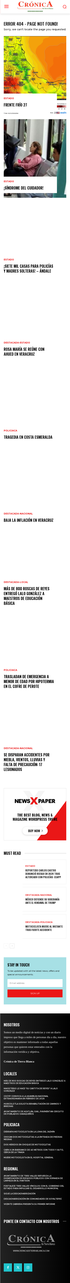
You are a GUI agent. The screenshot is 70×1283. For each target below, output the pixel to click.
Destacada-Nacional (18, 514)
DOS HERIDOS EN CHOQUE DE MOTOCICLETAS (27, 1144)
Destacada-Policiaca (38, 922)
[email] (35, 983)
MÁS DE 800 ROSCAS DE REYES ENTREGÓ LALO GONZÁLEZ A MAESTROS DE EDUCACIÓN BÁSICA (26, 596)
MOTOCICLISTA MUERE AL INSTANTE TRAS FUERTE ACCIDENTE (44, 928)
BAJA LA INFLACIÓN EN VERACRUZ (28, 520)
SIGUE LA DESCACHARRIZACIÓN (19, 1193)
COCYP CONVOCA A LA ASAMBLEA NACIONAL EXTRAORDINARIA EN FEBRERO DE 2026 (26, 1097)
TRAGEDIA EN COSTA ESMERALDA (28, 437)
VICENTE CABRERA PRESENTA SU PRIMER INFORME (29, 1204)
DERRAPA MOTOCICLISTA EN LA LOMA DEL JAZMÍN (29, 1132)
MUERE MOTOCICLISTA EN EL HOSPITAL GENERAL (28, 1157)
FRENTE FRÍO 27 (15, 105)
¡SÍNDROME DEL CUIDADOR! (23, 188)
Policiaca (10, 431)
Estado (9, 98)
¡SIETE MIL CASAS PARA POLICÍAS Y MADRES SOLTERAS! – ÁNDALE (28, 268)
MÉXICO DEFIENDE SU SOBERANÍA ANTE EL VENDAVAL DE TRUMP (42, 901)
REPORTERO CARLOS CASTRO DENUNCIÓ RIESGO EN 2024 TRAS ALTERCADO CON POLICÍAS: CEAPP (43, 873)
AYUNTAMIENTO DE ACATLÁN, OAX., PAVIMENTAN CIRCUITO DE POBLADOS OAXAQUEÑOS (34, 1112)
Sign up (35, 993)
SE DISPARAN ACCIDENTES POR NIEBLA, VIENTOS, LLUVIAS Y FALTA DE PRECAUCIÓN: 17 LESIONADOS (26, 762)
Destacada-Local (16, 582)
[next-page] (12, 945)
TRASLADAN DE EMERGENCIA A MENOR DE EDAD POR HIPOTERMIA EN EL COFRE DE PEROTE (29, 681)
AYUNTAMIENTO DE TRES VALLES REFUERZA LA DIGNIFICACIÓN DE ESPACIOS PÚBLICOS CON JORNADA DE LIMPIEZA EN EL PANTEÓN (33, 1178)
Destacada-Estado (17, 343)
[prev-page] (6, 945)
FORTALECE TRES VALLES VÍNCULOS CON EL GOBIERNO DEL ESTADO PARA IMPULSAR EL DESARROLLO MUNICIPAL (34, 1187)
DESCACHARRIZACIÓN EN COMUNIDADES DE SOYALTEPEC (33, 1199)
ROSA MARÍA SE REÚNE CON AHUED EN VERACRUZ (24, 351)
